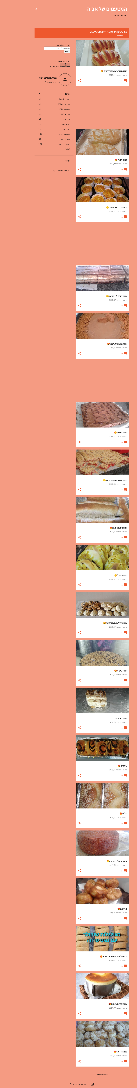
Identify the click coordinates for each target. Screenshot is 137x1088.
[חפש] (23, 9)
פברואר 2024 (51, 109)
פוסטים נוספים (89, 1075)
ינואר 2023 (52, 139)
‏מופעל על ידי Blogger (68, 1084)
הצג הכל (106, 35)
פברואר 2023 (51, 134)
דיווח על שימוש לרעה (48, 170)
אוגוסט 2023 (51, 114)
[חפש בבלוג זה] (44, 48)
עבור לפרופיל (37, 82)
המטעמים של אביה (94, 9)
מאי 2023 (53, 124)
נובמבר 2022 (51, 144)
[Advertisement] (90, 107)
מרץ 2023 (52, 129)
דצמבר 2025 (51, 99)
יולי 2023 (53, 119)
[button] (66, 81)
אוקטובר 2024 (50, 104)
